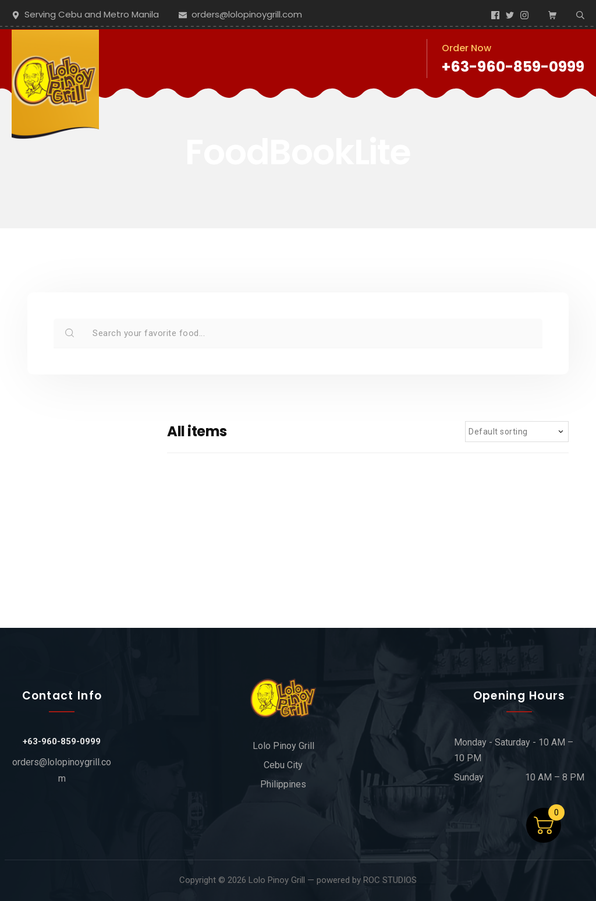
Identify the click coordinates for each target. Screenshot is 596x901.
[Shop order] (517, 431)
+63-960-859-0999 (513, 66)
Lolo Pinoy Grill (277, 880)
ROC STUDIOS (390, 880)
